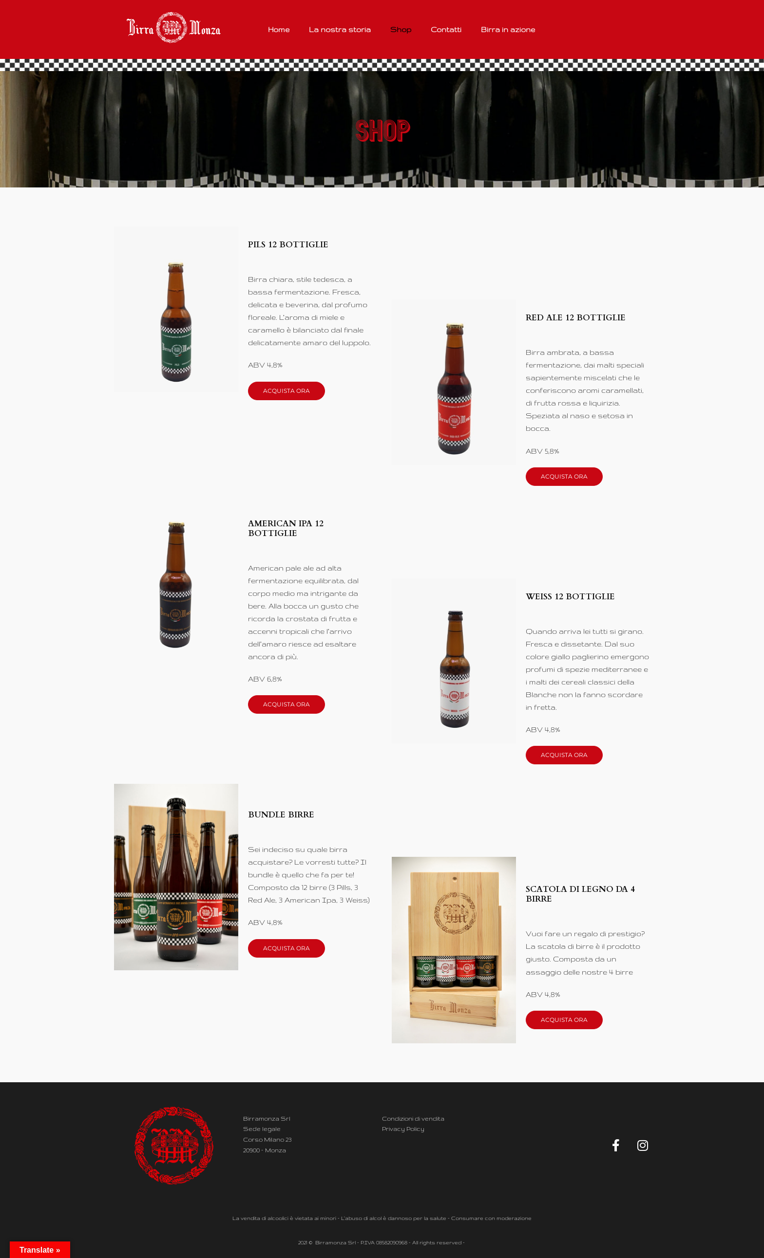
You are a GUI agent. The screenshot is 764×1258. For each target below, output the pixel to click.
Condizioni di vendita (413, 1118)
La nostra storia (340, 30)
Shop (400, 30)
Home (278, 30)
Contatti (446, 30)
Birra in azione (508, 30)
